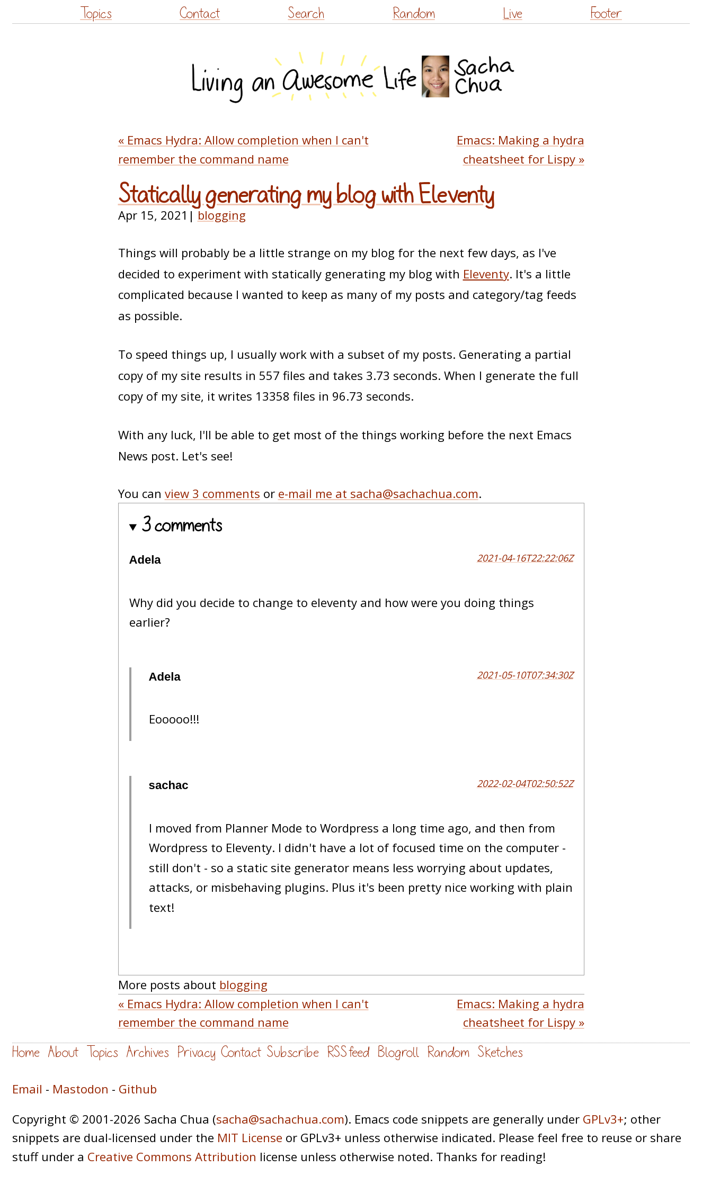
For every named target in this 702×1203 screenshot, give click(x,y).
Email (27, 1089)
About (63, 1052)
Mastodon (80, 1089)
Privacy (196, 1052)
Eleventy (486, 274)
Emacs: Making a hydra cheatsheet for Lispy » (520, 149)
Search (306, 13)
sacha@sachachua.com (280, 1119)
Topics (96, 13)
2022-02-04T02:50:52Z (525, 783)
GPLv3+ (603, 1119)
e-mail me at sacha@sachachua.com (378, 493)
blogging (222, 215)
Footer (606, 13)
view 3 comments (212, 493)
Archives (147, 1052)
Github (138, 1089)
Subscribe (292, 1052)
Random (414, 13)
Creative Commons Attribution (171, 1156)
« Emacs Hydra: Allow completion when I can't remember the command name (243, 149)
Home (26, 1052)
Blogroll (398, 1052)
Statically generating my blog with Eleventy (306, 195)
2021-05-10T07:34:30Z (525, 674)
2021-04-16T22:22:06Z (525, 557)
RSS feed (348, 1052)
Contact (200, 13)
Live (512, 13)
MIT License (249, 1137)
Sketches (500, 1052)
